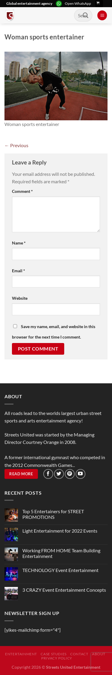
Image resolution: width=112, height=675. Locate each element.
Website (19, 298)
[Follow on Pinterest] (70, 474)
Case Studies (53, 654)
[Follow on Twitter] (59, 474)
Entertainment (21, 654)
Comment (22, 191)
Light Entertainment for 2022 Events (59, 530)
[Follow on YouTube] (80, 474)
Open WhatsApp (78, 3)
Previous (16, 145)
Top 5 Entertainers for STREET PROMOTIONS (53, 514)
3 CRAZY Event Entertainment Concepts (64, 590)
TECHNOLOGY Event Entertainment (60, 570)
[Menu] (102, 15)
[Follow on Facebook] (48, 474)
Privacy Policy (56, 658)
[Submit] (86, 15)
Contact (79, 654)
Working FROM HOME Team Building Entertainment (61, 553)
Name (19, 242)
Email (18, 270)
